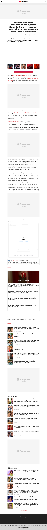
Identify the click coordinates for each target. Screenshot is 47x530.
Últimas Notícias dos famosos (15, 19)
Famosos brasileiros (12, 319)
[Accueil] (23, 1)
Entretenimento (28, 319)
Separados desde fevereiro (14, 121)
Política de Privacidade (18, 520)
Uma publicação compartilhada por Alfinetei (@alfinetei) (23, 255)
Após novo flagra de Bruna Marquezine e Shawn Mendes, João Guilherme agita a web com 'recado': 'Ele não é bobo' (26, 328)
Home (9, 19)
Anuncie (32, 520)
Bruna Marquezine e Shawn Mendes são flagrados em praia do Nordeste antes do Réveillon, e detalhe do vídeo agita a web (26, 335)
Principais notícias (20, 319)
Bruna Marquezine (24, 19)
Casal (34, 319)
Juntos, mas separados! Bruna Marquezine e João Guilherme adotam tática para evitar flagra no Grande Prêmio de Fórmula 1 (26, 348)
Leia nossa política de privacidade (23, 527)
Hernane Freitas (15, 260)
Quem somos (27, 520)
